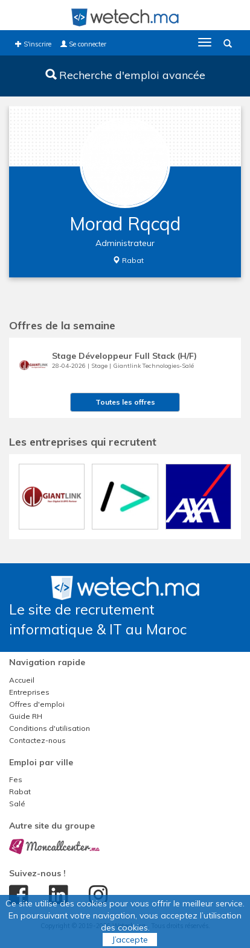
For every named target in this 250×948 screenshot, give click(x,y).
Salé (17, 803)
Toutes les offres (125, 401)
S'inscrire (33, 44)
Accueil (21, 679)
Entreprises (29, 692)
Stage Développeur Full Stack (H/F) (124, 355)
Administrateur (125, 243)
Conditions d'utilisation (49, 728)
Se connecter (83, 44)
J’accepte (130, 939)
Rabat (20, 791)
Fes (15, 779)
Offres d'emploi (37, 704)
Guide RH (25, 716)
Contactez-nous (37, 740)
